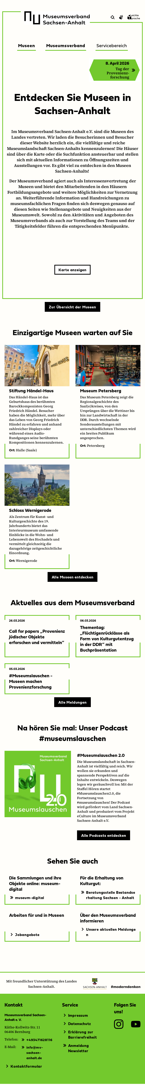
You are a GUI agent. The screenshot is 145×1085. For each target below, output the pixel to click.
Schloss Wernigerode (30, 511)
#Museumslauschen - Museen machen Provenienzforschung (30, 682)
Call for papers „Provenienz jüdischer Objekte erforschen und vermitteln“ (37, 637)
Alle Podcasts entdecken (103, 836)
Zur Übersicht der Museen (72, 308)
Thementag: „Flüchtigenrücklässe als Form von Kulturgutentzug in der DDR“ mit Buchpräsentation (107, 640)
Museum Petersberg (100, 391)
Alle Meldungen (72, 703)
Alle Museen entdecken (72, 578)
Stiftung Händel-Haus (31, 391)
